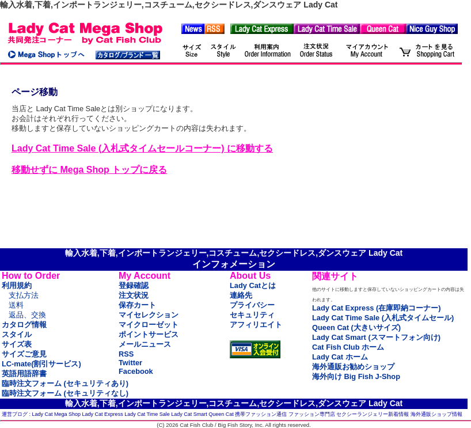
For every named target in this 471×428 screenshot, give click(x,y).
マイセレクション (148, 314)
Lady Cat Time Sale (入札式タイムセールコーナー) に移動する (142, 148)
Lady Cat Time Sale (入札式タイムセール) (383, 317)
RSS (126, 354)
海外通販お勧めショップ (353, 366)
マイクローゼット (148, 324)
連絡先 (241, 295)
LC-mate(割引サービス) (41, 363)
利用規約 (17, 285)
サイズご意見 (24, 354)
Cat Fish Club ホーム (348, 347)
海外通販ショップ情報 (436, 414)
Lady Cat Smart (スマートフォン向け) (376, 337)
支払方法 (24, 295)
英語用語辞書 (24, 373)
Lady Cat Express (102, 414)
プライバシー (252, 305)
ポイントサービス (148, 334)
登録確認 (134, 285)
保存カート (137, 305)
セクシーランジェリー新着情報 (372, 414)
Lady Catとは (253, 285)
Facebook (136, 371)
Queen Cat (221, 414)
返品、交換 (27, 314)
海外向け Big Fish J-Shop (356, 376)
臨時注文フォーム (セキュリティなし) (65, 393)
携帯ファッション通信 (261, 414)
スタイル (17, 334)
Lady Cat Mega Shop (56, 414)
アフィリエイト (256, 324)
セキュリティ (252, 314)
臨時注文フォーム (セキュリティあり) (65, 383)
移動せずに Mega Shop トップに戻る (89, 170)
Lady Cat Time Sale (147, 414)
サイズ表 (17, 344)
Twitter (130, 362)
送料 (16, 305)
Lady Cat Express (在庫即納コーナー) (376, 308)
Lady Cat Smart (189, 414)
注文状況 (134, 295)
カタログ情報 (24, 324)
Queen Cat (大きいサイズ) (356, 327)
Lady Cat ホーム (340, 357)
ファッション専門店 (311, 414)
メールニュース (145, 344)
